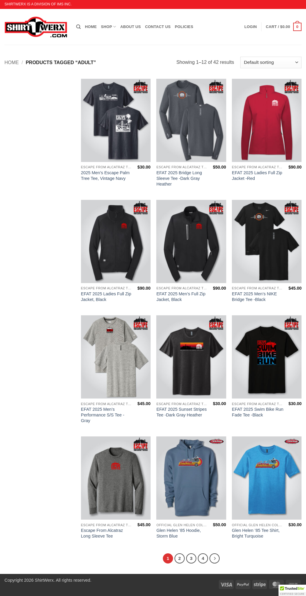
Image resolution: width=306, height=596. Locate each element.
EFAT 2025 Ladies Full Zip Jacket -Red (257, 175)
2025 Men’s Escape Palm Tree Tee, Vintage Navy (105, 175)
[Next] (214, 558)
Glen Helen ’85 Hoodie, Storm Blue (178, 533)
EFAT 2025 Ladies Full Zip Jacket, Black (106, 296)
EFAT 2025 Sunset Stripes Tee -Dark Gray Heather (181, 412)
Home (11, 62)
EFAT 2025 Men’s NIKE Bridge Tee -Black (254, 296)
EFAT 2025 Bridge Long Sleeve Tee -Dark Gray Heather (179, 178)
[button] (284, 26)
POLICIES (184, 26)
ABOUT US (130, 26)
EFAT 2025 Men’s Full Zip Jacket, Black (180, 296)
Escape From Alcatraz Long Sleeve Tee (102, 533)
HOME (91, 26)
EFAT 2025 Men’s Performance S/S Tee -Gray (102, 415)
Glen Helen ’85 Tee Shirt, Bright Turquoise (256, 533)
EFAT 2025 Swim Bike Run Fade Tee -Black (257, 412)
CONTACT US (158, 26)
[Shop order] (271, 62)
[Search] (78, 27)
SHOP (108, 27)
